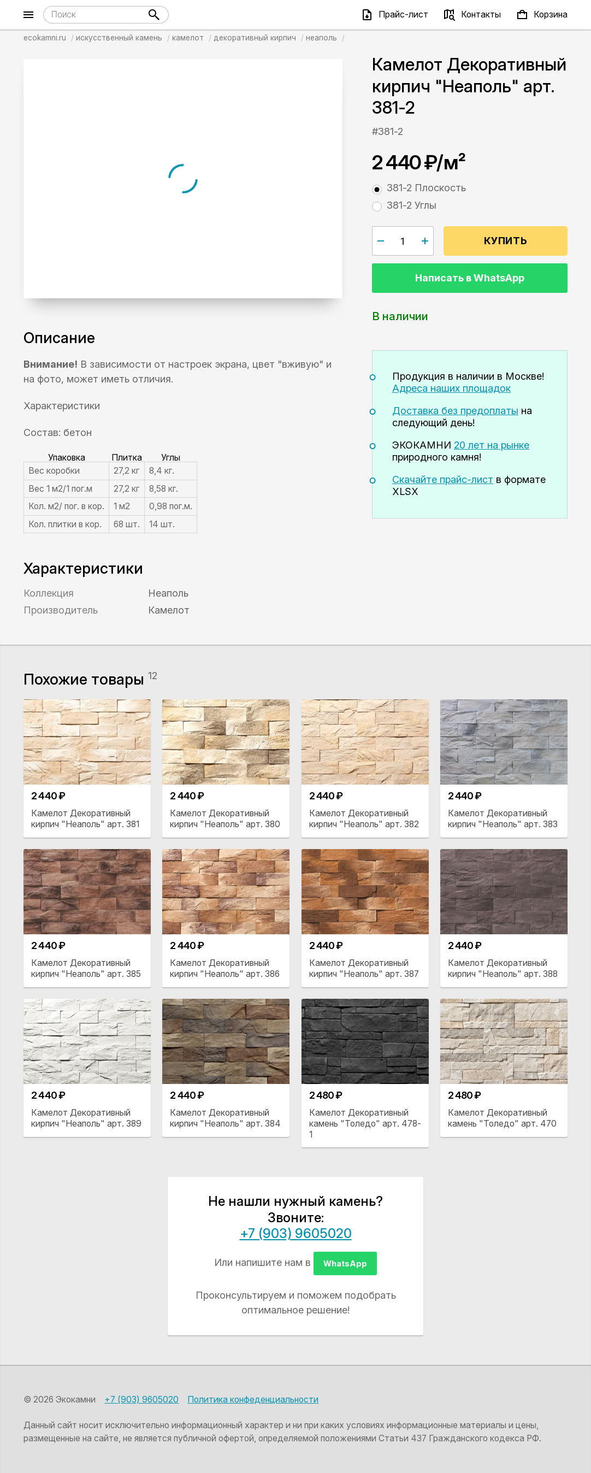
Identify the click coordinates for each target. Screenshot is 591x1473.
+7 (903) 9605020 (296, 1233)
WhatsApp (345, 1263)
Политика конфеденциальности (252, 1399)
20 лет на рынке (491, 445)
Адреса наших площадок (451, 388)
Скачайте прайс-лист (442, 479)
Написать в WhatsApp (469, 278)
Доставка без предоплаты (455, 410)
